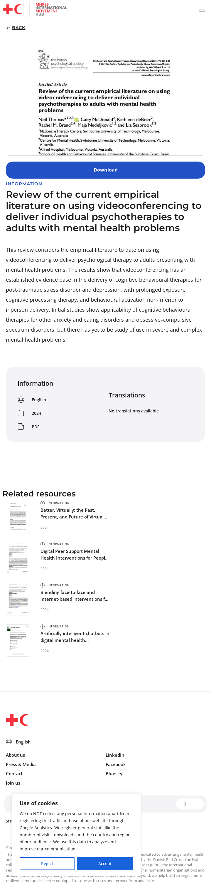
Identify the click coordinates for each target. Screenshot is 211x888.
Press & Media (21, 764)
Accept (105, 863)
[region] (76, 834)
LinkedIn (115, 755)
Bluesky (114, 773)
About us (15, 755)
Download (106, 170)
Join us (13, 783)
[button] (202, 9)
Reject (47, 863)
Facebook (116, 764)
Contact (14, 773)
